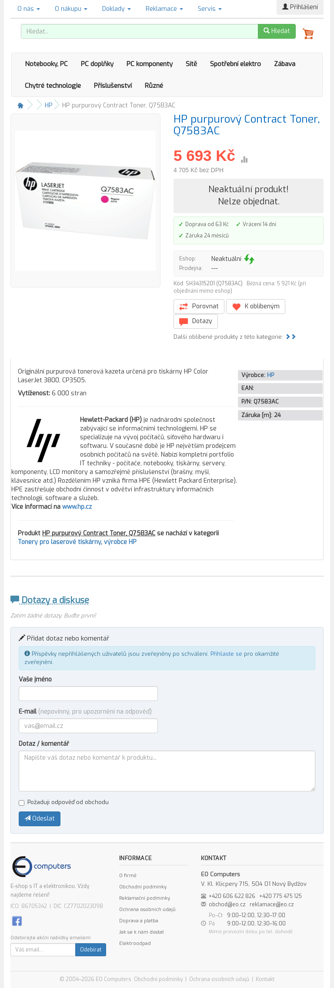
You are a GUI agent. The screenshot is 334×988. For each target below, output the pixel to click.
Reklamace (164, 9)
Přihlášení (300, 7)
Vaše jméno (35, 679)
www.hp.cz (77, 507)
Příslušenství (113, 85)
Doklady (116, 9)
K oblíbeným (256, 306)
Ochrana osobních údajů (147, 909)
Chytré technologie (53, 85)
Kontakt (265, 979)
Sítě (191, 64)
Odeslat (39, 818)
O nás (28, 9)
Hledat (277, 31)
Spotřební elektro (235, 64)
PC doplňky (97, 64)
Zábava (284, 64)
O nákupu (71, 9)
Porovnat (199, 306)
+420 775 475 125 (280, 896)
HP (49, 105)
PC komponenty (150, 64)
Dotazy (195, 321)
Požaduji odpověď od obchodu (64, 802)
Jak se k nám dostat (141, 932)
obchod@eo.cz (227, 904)
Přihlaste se (226, 654)
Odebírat (90, 949)
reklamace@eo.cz (272, 904)
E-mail (85, 712)
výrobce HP (120, 542)
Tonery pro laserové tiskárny (59, 542)
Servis (210, 9)
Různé (154, 85)
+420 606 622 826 (232, 896)
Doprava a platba (138, 921)
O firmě (128, 875)
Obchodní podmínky (143, 887)
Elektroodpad (135, 943)
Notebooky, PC (46, 64)
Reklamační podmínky (144, 898)
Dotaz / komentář (44, 744)
